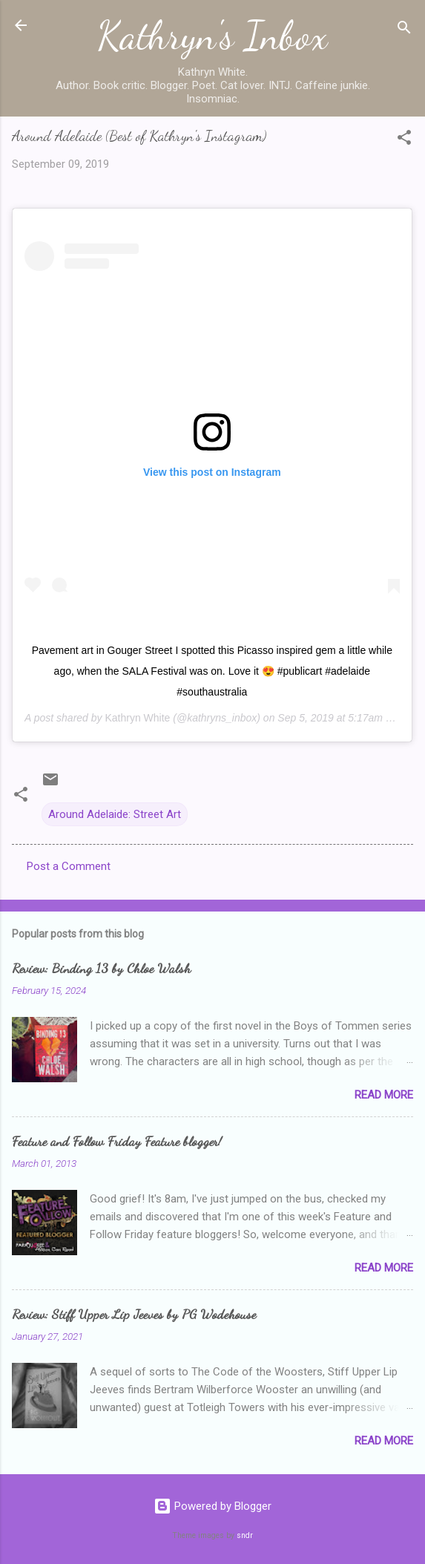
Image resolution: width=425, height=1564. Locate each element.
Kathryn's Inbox (212, 35)
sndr (245, 1535)
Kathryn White (137, 718)
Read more (384, 1095)
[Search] (404, 30)
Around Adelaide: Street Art (114, 814)
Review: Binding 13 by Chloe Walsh (101, 968)
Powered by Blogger (212, 1506)
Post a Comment (69, 866)
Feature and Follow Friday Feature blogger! (117, 1141)
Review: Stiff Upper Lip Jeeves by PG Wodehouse (134, 1314)
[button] (404, 139)
